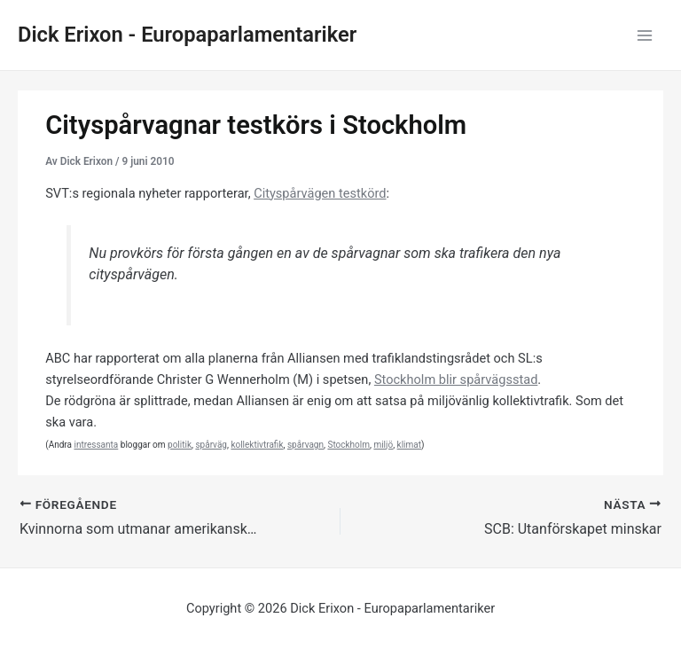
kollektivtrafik (257, 445)
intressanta (96, 445)
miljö (383, 445)
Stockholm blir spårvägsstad (455, 379)
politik (180, 445)
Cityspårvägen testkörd (320, 193)
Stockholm (348, 445)
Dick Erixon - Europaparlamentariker (187, 34)
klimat (409, 445)
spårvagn (305, 445)
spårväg (211, 445)
